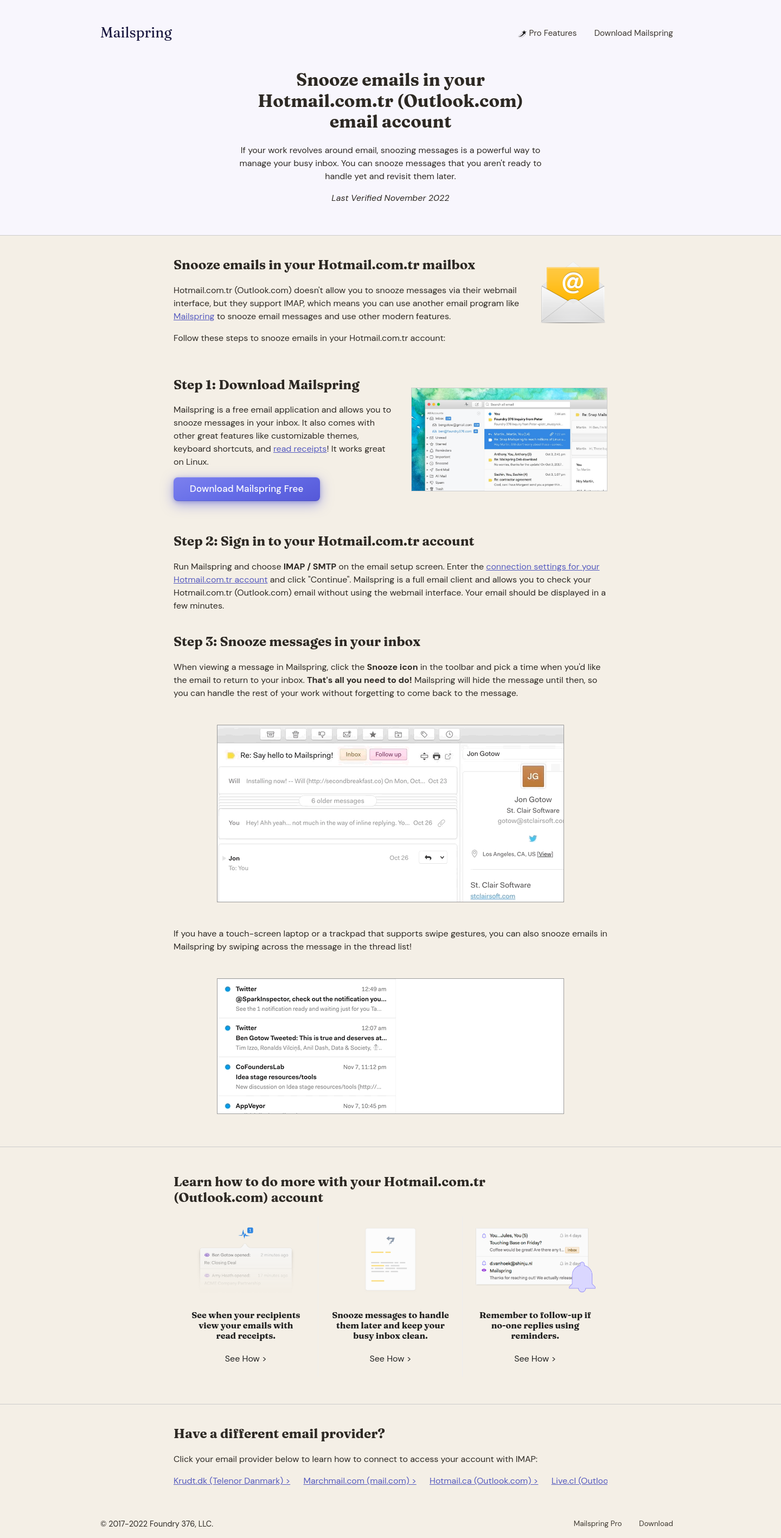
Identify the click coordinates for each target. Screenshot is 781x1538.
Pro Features (547, 33)
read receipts (300, 448)
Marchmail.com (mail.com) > (359, 1480)
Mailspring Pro (598, 1523)
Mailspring (136, 32)
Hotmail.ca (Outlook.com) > (484, 1480)
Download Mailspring (633, 33)
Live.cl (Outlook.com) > (597, 1480)
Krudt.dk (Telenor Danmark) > (232, 1480)
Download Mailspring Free (247, 489)
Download (656, 1523)
